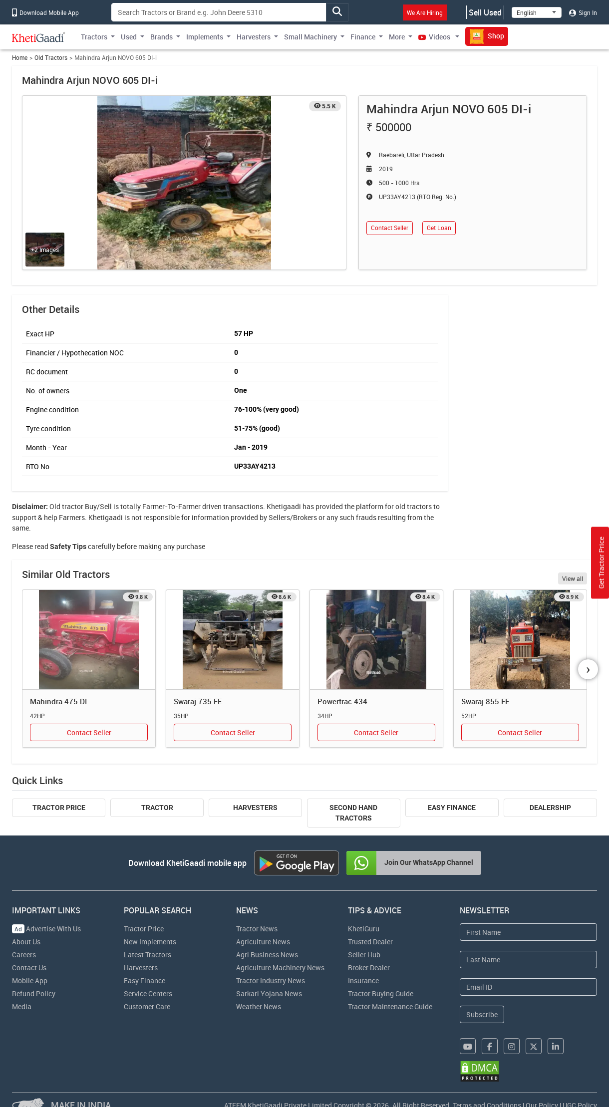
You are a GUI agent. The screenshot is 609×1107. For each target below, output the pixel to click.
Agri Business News (267, 954)
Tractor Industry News (270, 980)
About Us (26, 941)
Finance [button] (362, 36)
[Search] (218, 12)
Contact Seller (389, 228)
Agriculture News (263, 941)
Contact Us (29, 967)
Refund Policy (33, 993)
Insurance (363, 980)
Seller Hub (364, 954)
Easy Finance (452, 808)
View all (572, 578)
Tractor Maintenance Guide (390, 1006)
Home (19, 57)
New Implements (150, 941)
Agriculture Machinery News (280, 967)
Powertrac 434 (342, 701)
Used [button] (129, 36)
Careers (24, 954)
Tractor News (257, 928)
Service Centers (148, 993)
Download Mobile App (45, 12)
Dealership (550, 808)
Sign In (583, 12)
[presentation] (588, 669)
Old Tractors (50, 57)
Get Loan (439, 228)
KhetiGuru (363, 928)
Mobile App (29, 980)
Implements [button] (204, 36)
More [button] (397, 36)
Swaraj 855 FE (485, 701)
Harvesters (255, 808)
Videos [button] (435, 36)
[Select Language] (536, 12)
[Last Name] (528, 959)
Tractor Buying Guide (380, 993)
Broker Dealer (369, 967)
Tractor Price (58, 808)
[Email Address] (528, 987)
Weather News (258, 1006)
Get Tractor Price (601, 563)
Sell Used (485, 12)
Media (21, 1006)
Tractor (157, 808)
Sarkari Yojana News (269, 993)
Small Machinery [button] (310, 36)
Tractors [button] (94, 36)
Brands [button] (161, 36)
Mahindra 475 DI (58, 701)
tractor (72, 506)
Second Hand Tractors (353, 813)
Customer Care (147, 1006)
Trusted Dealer (370, 941)
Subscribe (482, 1014)
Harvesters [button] (254, 36)
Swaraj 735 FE (198, 701)
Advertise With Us (46, 928)
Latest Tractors (147, 954)
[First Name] (528, 932)
